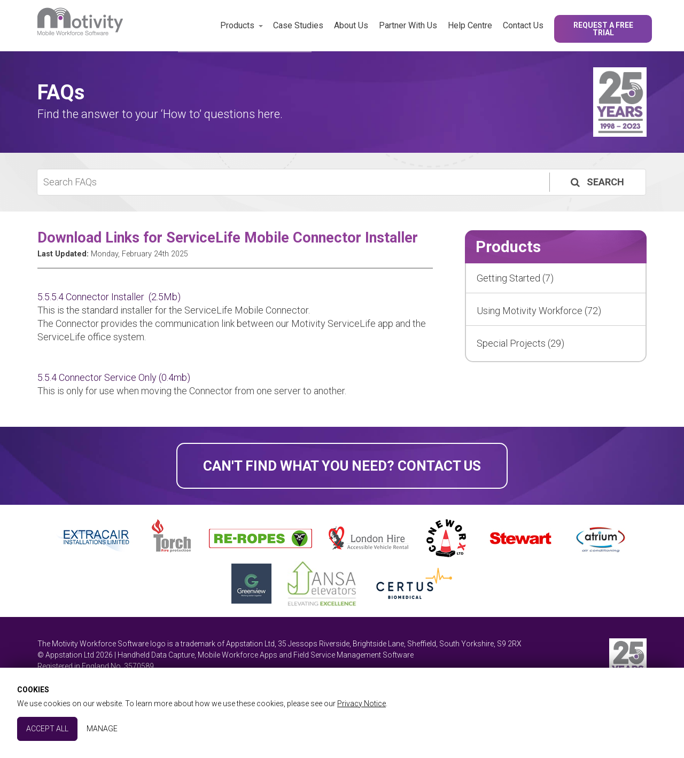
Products (237, 25)
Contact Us (523, 25)
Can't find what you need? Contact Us (342, 466)
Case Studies (298, 25)
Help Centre (470, 25)
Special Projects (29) (520, 343)
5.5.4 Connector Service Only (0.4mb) (113, 377)
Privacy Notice (361, 703)
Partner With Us (408, 25)
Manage (102, 728)
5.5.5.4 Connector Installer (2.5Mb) (109, 296)
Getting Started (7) (515, 278)
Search (596, 181)
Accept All (47, 728)
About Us (351, 25)
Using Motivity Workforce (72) (539, 310)
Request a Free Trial (603, 29)
